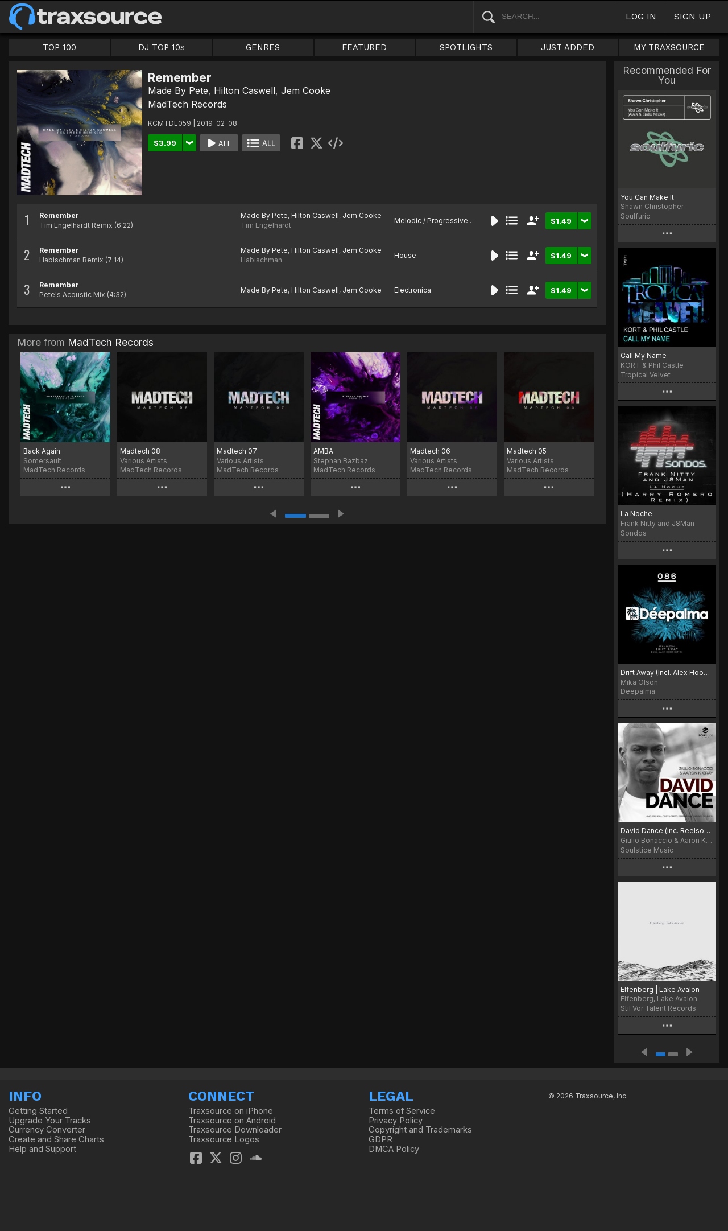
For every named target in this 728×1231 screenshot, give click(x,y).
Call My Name (644, 355)
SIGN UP (692, 16)
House (405, 255)
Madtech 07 (237, 451)
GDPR (380, 1139)
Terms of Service (402, 1111)
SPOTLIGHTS (466, 47)
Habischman (261, 260)
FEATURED (364, 47)
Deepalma (638, 691)
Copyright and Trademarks (420, 1130)
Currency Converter (47, 1130)
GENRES (263, 47)
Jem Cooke (305, 90)
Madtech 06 (430, 451)
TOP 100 (59, 47)
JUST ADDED (567, 47)
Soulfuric (635, 216)
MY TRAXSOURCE (669, 47)
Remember (59, 215)
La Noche (636, 513)
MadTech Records (187, 104)
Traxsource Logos (223, 1139)
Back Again (41, 451)
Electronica (412, 290)
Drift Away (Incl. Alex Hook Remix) (667, 672)
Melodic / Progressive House (443, 220)
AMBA (323, 451)
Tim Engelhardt (266, 225)
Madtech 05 (527, 451)
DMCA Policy (394, 1149)
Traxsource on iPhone (230, 1111)
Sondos (634, 533)
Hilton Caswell (244, 90)
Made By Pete (178, 90)
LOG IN (641, 16)
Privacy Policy (396, 1120)
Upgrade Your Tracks (50, 1120)
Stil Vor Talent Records (658, 1008)
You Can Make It (647, 197)
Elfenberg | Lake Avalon (660, 989)
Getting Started (38, 1111)
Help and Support (42, 1149)
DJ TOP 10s (161, 47)
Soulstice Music (647, 850)
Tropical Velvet (646, 374)
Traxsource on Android (232, 1120)
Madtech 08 (140, 451)
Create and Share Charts (56, 1139)
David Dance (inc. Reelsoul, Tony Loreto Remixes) (667, 830)
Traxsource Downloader (235, 1130)
